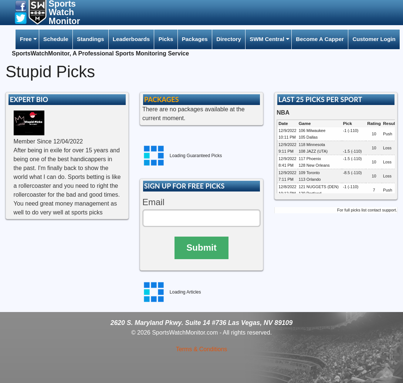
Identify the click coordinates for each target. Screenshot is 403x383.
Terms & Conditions (201, 349)
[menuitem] (27, 39)
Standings (90, 39)
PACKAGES (161, 99)
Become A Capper (320, 39)
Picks (166, 39)
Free (26, 39)
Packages (195, 39)
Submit (201, 247)
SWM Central (267, 39)
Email (153, 202)
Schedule (55, 39)
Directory (228, 39)
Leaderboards (131, 39)
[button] (21, 6)
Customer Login (373, 39)
